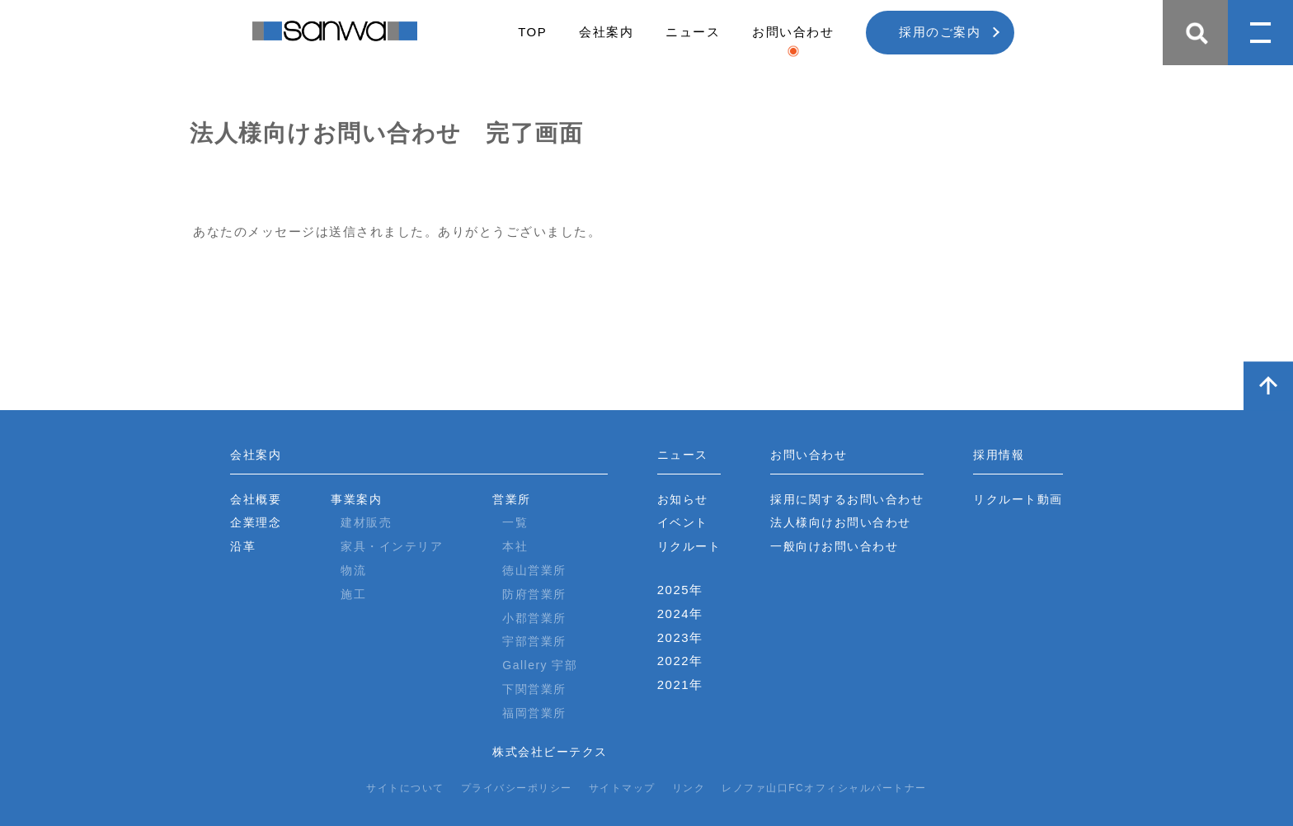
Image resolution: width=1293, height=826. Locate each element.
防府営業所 (534, 594)
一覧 (515, 522)
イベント (682, 522)
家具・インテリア (392, 546)
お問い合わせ (793, 32)
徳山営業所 (534, 570)
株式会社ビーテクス (550, 751)
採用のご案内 (939, 32)
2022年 (680, 661)
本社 (515, 546)
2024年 (680, 614)
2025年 (680, 590)
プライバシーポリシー (516, 788)
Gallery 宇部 (539, 665)
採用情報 (998, 454)
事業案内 (356, 499)
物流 (353, 570)
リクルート (689, 546)
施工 (353, 594)
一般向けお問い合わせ (834, 546)
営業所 (511, 499)
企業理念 (255, 522)
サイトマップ (622, 788)
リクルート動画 (1018, 499)
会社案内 (606, 32)
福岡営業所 (534, 713)
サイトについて (405, 788)
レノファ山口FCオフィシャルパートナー (824, 788)
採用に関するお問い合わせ (847, 499)
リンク (689, 788)
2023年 (680, 637)
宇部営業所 (534, 641)
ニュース (692, 32)
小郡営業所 (534, 618)
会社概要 (255, 499)
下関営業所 (534, 689)
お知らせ (682, 499)
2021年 (680, 684)
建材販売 (366, 522)
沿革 (243, 546)
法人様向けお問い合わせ (840, 522)
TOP (532, 32)
